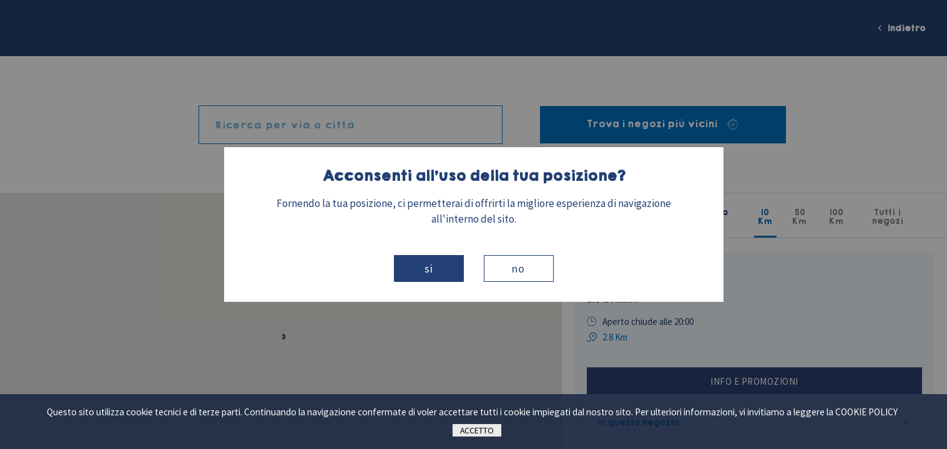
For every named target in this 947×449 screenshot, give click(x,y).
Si (428, 268)
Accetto (477, 430)
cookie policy (866, 412)
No (518, 268)
